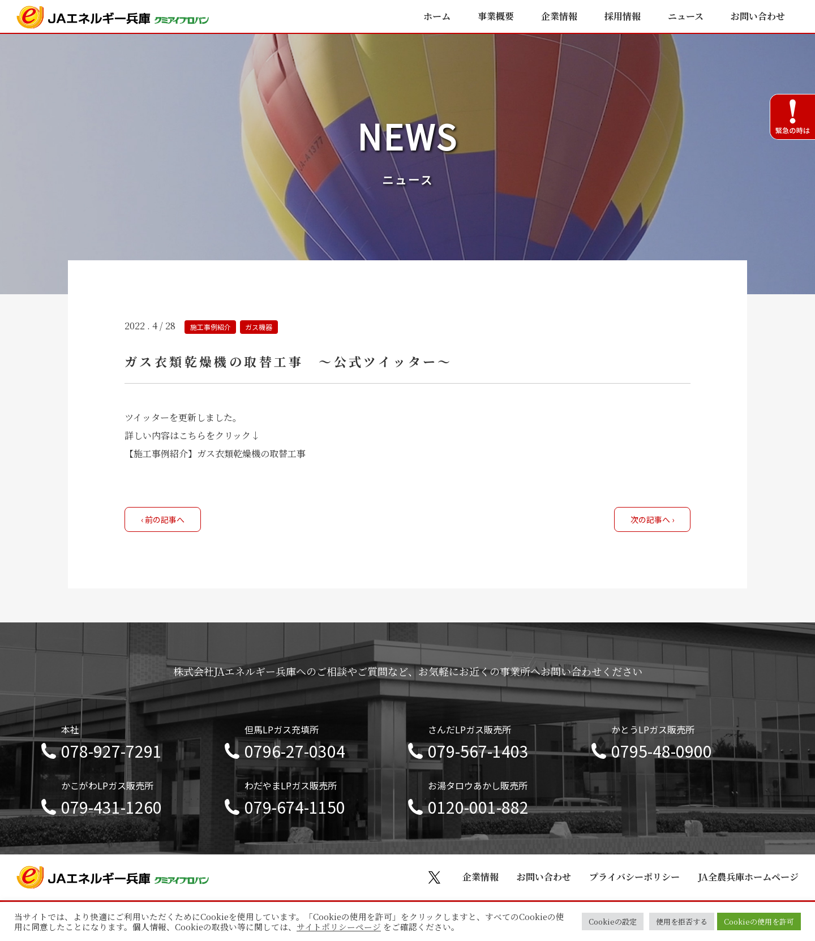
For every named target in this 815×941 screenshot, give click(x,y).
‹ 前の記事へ (163, 519)
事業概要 (496, 16)
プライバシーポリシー (634, 876)
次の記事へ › (652, 519)
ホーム (437, 16)
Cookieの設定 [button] (613, 921)
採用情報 (622, 16)
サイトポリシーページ (339, 927)
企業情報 (559, 16)
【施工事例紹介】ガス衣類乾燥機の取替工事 (215, 453)
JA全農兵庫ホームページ (748, 876)
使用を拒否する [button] (681, 921)
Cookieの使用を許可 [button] (759, 921)
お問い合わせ (758, 16)
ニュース (686, 16)
